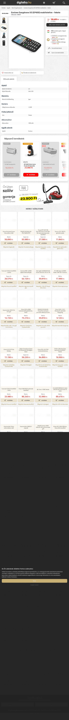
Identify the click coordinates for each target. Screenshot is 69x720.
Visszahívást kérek (57, 48)
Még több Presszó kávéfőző (8, 286)
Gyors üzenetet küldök (58, 53)
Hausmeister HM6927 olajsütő (26, 427)
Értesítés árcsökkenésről (28, 73)
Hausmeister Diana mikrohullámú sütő (9, 427)
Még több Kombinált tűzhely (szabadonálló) (43, 365)
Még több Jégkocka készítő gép (26, 287)
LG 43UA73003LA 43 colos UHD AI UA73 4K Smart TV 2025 (60, 389)
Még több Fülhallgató (26, 365)
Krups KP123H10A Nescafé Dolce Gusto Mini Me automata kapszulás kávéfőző (43, 232)
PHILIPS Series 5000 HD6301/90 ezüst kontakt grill (43, 427)
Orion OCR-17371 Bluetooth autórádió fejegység (60, 310)
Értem (34, 581)
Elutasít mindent (34, 585)
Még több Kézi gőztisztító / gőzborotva (60, 247)
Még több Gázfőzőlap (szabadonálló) (8, 365)
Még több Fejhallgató (43, 404)
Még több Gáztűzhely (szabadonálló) (26, 326)
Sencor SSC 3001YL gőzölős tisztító (60, 232)
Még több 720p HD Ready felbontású (43, 287)
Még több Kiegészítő (8, 247)
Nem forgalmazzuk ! (17, 8)
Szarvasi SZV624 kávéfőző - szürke (9, 271)
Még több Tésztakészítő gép (26, 247)
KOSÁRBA (13, 175)
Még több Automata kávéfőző (26, 404)
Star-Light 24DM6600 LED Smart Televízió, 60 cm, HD (43, 271)
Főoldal (3, 8)
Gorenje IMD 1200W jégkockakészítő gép (25, 271)
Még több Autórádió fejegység (60, 325)
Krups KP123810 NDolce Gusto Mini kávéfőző (60, 427)
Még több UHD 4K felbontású (60, 404)
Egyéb (8, 8)
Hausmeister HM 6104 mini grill (9, 311)
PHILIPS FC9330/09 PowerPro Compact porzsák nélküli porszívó (43, 310)
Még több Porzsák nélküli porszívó (43, 326)
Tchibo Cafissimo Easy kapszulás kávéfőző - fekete (60, 350)
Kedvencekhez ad (7, 73)
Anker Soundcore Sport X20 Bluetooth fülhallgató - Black (26, 350)
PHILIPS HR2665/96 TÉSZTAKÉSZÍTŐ (26, 232)
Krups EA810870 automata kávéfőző (26, 389)
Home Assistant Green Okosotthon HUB (9, 232)
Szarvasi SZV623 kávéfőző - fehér (9, 389)
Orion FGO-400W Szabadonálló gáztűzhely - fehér (26, 310)
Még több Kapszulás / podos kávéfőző (43, 247)
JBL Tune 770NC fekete (43, 389)
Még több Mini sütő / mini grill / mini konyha (9, 326)
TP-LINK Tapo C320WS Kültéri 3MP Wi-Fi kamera (60, 271)
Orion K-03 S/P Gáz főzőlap (9, 350)
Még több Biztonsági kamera (60, 286)
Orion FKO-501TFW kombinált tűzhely (43, 350)
